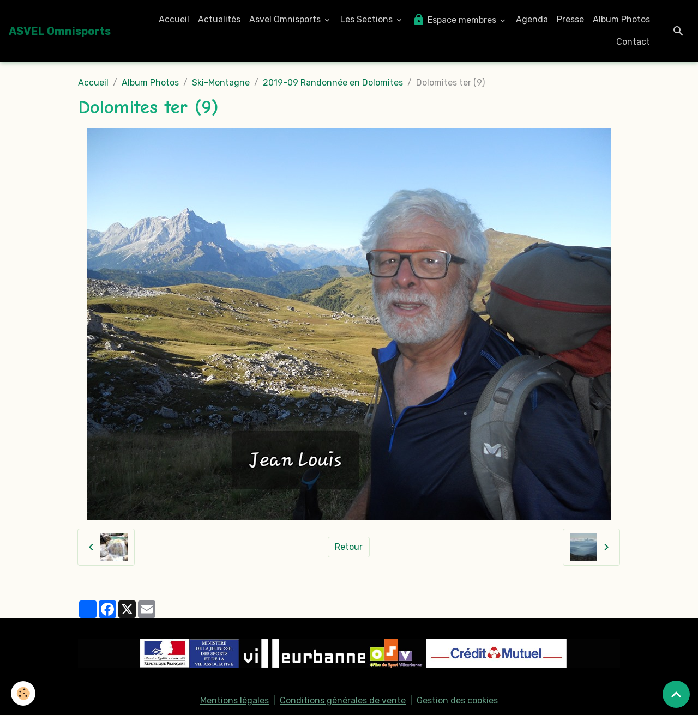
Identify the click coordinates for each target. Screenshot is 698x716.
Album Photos (621, 19)
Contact (633, 42)
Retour (349, 547)
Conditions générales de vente (343, 700)
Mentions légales (234, 700)
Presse (570, 19)
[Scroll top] (676, 694)
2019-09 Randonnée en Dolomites (333, 82)
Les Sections (367, 19)
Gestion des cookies (457, 700)
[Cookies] (23, 693)
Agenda (532, 19)
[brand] (60, 31)
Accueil (174, 19)
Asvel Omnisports (286, 19)
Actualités (219, 19)
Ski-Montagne (221, 82)
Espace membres (455, 19)
